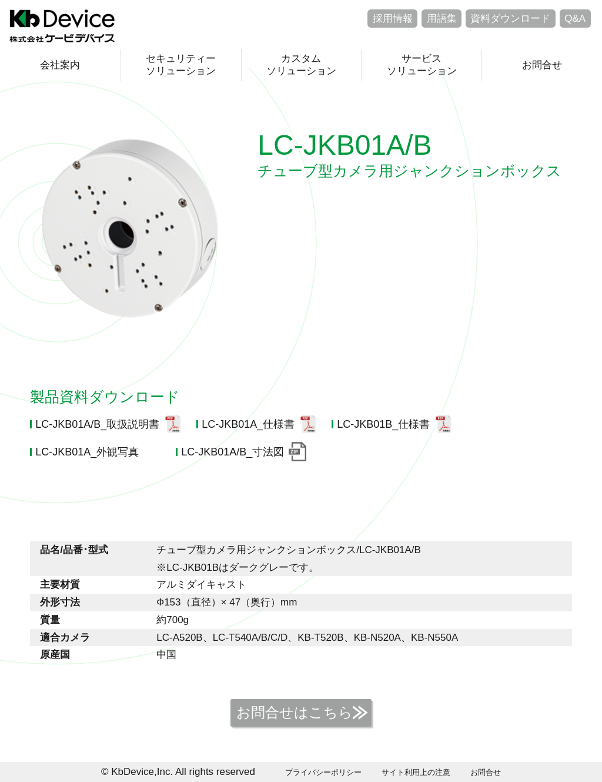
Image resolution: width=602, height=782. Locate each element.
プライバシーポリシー (323, 772)
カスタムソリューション (301, 64)
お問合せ (542, 65)
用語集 (442, 18)
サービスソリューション (422, 64)
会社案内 (60, 65)
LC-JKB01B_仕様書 (383, 424)
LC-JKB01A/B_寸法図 (232, 452)
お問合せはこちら (294, 712)
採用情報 (393, 18)
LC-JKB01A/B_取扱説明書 (97, 424)
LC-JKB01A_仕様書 (248, 424)
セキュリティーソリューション (181, 64)
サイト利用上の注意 (416, 772)
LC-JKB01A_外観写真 (87, 452)
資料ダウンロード (510, 18)
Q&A (575, 18)
